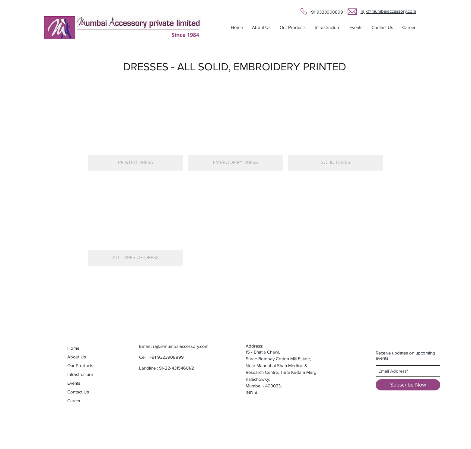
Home (73, 348)
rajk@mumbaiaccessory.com (180, 346)
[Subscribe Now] (408, 384)
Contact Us (78, 391)
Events (73, 383)
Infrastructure (80, 374)
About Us (76, 356)
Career (74, 400)
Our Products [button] (80, 365)
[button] (292, 27)
